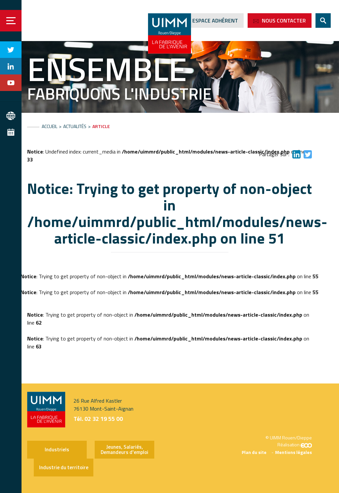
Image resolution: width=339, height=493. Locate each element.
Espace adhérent (215, 20)
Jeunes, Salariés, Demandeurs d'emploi (124, 449)
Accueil (49, 126)
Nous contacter (284, 20)
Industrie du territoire (63, 467)
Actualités (74, 126)
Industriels (57, 449)
